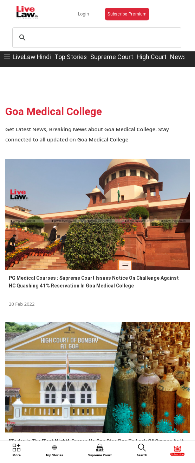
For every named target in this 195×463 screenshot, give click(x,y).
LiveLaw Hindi (32, 57)
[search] (95, 37)
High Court (152, 57)
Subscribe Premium (127, 14)
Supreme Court (111, 57)
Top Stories (70, 57)
